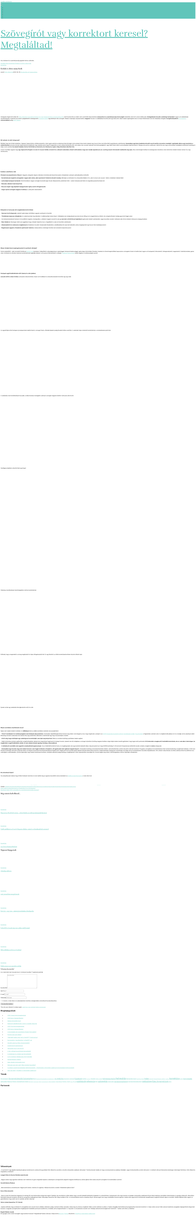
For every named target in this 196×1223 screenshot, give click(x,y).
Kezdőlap (6, 8)
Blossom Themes (63, 1213)
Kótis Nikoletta (9, 72)
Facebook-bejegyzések (68, 253)
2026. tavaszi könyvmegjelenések (10, 894)
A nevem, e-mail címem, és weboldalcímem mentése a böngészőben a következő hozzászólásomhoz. (29, 1001)
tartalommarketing (52, 787)
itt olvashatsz (182, 118)
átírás (6, 787)
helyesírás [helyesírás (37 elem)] (121, 1078)
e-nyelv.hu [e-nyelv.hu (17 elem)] (59, 1078)
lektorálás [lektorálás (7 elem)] (4, 1082)
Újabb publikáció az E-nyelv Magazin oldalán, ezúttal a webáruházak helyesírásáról (25, 829)
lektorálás (33, 787)
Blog (5, 18)
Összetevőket (139, 734)
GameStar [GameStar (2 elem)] (88, 1079)
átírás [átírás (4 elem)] (170, 1081)
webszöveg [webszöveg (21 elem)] (147, 1081)
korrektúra (28, 787)
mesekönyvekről (43, 118)
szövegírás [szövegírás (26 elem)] (103, 1081)
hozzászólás (4, 988)
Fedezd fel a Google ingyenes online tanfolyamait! (15, 928)
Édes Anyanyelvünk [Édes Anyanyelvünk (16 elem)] (160, 1081)
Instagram (22, 787)
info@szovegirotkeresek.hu (75, 776)
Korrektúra (3, 65)
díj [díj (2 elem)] (54, 1079)
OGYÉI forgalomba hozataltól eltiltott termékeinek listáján (119, 734)
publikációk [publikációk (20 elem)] (81, 1081)
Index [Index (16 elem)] (146, 1078)
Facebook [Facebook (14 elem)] (78, 1078)
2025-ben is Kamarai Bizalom (9, 846)
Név (2, 991)
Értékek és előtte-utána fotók (12, 13)
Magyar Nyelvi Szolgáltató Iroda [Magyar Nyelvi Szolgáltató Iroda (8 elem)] (17, 1082)
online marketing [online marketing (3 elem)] (52, 1081)
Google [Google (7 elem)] (93, 1079)
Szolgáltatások (8, 11)
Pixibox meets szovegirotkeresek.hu (11, 966)
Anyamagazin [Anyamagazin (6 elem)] (4, 1079)
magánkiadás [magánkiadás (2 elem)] (35, 1081)
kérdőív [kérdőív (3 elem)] (181, 1079)
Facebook (13, 787)
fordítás (18, 787)
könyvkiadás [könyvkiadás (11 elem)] (187, 1079)
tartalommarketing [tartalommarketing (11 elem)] (121, 1081)
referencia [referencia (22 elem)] (90, 1081)
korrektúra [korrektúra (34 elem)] (174, 1078)
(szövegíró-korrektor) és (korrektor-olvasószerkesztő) (41, 117)
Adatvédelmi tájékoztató (88, 1213)
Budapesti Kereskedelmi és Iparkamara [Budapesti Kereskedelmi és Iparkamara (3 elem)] (44, 1079)
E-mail (3, 994)
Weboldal (3, 998)
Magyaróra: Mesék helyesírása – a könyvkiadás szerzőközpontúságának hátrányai (24, 813)
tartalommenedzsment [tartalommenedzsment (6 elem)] (135, 1082)
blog (9, 787)
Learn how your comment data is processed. (34, 1007)
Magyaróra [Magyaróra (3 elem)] (30, 1081)
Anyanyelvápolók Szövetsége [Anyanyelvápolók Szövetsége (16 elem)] (21, 1078)
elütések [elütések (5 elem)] (71, 1079)
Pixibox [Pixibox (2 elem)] (71, 1081)
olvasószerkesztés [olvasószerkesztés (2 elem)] (45, 1081)
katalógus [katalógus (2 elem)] (167, 1079)
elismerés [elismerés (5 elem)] (66, 1079)
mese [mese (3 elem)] (40, 1081)
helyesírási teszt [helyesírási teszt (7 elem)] (131, 1079)
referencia (38, 787)
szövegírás (44, 787)
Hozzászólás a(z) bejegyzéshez (28, 72)
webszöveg (73, 787)
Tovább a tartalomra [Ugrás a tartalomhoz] (6, 1)
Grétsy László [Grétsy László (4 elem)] (99, 1079)
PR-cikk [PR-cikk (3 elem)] (74, 1081)
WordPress (78, 1213)
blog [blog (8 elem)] (34, 1079)
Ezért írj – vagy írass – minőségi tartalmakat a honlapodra (17, 911)
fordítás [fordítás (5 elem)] (84, 1079)
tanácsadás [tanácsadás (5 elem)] (111, 1082)
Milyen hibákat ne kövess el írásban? (11, 950)
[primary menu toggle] (1, 3)
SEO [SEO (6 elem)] (96, 1082)
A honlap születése (6, 871)
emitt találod (16, 120)
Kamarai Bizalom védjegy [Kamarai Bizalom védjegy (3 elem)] (159, 1079)
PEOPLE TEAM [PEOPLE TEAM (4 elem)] (66, 1081)
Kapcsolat (6, 16)
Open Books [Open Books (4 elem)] (59, 1081)
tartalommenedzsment (63, 787)
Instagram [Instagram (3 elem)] (151, 1079)
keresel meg (29, 251)
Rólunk (5, 9)
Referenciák (7, 14)
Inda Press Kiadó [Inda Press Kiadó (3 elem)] (140, 1079)
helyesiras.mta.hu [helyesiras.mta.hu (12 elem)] (109, 1079)
